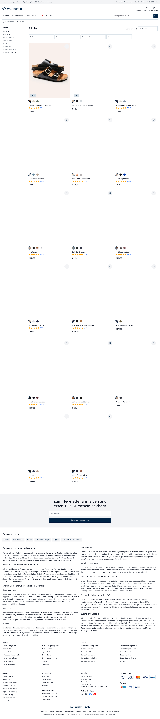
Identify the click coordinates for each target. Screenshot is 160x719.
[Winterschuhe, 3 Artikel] (8, 37)
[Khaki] (120, 321)
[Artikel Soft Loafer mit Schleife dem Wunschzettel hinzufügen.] (110, 343)
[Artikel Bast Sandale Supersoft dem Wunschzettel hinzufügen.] (153, 266)
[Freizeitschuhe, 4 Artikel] (8, 40)
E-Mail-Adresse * (56, 513)
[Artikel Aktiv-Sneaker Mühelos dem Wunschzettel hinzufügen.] (66, 266)
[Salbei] (73, 248)
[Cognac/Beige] (77, 175)
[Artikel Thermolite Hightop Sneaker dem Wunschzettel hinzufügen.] (110, 266)
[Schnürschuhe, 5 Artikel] (8, 46)
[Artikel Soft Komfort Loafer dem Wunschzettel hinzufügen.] (153, 193)
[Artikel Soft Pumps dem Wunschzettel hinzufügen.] (66, 193)
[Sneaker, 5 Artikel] (6, 34)
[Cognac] (37, 248)
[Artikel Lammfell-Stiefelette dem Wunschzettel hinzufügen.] (110, 416)
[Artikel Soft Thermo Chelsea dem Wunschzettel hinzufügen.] (66, 343)
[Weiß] (81, 101)
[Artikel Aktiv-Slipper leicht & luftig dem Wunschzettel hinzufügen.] (153, 46)
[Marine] (117, 101)
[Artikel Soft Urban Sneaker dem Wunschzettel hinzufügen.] (66, 120)
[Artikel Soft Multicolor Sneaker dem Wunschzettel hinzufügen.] (110, 120)
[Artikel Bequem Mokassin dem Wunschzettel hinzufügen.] (153, 343)
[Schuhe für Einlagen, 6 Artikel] (10, 49)
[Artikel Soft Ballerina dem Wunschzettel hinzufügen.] (66, 416)
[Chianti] (124, 248)
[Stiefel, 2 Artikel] (5, 32)
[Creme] (33, 101)
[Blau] (124, 175)
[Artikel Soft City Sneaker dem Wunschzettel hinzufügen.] (110, 193)
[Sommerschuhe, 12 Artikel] (9, 52)
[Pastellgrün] (37, 101)
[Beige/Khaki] (81, 175)
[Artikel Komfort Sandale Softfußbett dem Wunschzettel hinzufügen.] (66, 46)
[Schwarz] (30, 101)
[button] (148, 28)
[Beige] (73, 101)
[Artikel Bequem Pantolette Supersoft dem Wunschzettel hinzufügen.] (110, 46)
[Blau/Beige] (73, 175)
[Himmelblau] (124, 101)
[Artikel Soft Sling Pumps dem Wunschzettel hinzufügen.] (153, 120)
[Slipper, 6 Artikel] (5, 43)
